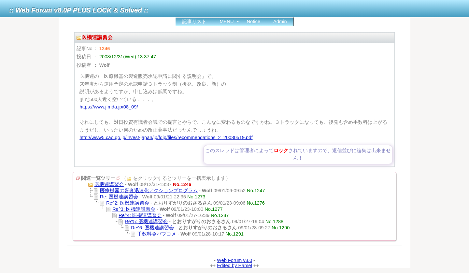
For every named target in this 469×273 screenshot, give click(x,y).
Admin (280, 21)
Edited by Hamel (234, 265)
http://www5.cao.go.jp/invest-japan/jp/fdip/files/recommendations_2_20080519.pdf (165, 137)
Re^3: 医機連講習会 (133, 209)
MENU (227, 21)
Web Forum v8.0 (234, 260)
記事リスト (194, 21)
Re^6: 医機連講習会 (152, 227)
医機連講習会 (109, 184)
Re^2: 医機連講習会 (127, 203)
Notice (254, 21)
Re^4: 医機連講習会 (140, 215)
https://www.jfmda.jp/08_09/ (108, 106)
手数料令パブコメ (156, 234)
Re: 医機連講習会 (119, 196)
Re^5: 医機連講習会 (146, 221)
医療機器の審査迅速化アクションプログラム (149, 190)
